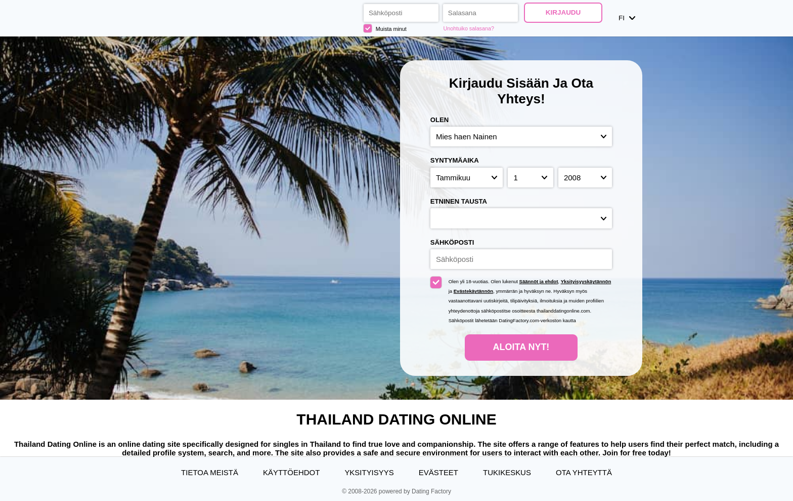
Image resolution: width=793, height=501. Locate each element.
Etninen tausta (458, 201)
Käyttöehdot (291, 472)
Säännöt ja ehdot (538, 281)
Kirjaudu (563, 12)
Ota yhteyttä (584, 472)
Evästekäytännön (473, 291)
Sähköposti (452, 242)
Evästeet (438, 472)
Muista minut (385, 28)
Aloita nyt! (521, 347)
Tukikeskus (507, 472)
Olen (439, 120)
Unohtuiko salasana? (468, 28)
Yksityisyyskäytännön (586, 281)
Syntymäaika (454, 160)
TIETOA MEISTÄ (209, 472)
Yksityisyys (368, 472)
